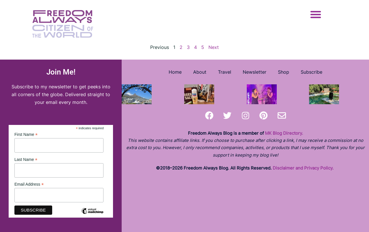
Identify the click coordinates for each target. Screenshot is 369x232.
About (199, 72)
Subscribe (311, 72)
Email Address (29, 184)
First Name (26, 134)
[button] (315, 14)
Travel (224, 72)
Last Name (25, 159)
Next (213, 47)
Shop (283, 72)
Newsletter (254, 72)
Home (175, 72)
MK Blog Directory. (284, 133)
